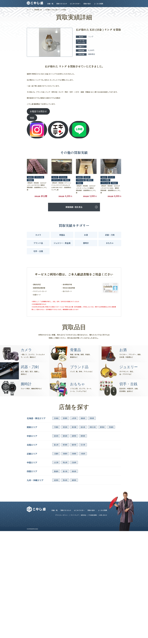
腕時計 (86, 243)
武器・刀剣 (110, 234)
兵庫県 (74, 453)
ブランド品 (38, 243)
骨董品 (62, 234)
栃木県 (83, 427)
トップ (28, 10)
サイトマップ (75, 515)
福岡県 (74, 480)
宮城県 (65, 418)
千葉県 (56, 427)
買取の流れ (87, 3)
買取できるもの (61, 3)
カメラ (38, 234)
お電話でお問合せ (38, 111)
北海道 (56, 418)
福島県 (83, 418)
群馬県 (102, 427)
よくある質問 (98, 3)
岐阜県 (56, 436)
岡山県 (65, 462)
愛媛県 (56, 471)
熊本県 (65, 480)
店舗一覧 (50, 3)
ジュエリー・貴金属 (62, 243)
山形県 (74, 418)
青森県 (92, 418)
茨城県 (111, 427)
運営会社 (83, 515)
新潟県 (65, 445)
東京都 (74, 427)
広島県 (74, 462)
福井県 (74, 445)
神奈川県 (93, 427)
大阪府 (83, 453)
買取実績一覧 (38, 10)
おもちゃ (110, 243)
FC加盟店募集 (93, 515)
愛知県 (65, 436)
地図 (32, 117)
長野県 (74, 436)
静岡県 (83, 436)
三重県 (56, 453)
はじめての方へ (75, 3)
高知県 (74, 471)
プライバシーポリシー (61, 515)
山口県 (56, 462)
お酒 (86, 234)
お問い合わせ (103, 515)
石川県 (83, 445)
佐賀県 (56, 480)
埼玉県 (65, 427)
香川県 (65, 471)
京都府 (65, 453)
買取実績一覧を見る (74, 207)
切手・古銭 (38, 251)
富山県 (56, 445)
